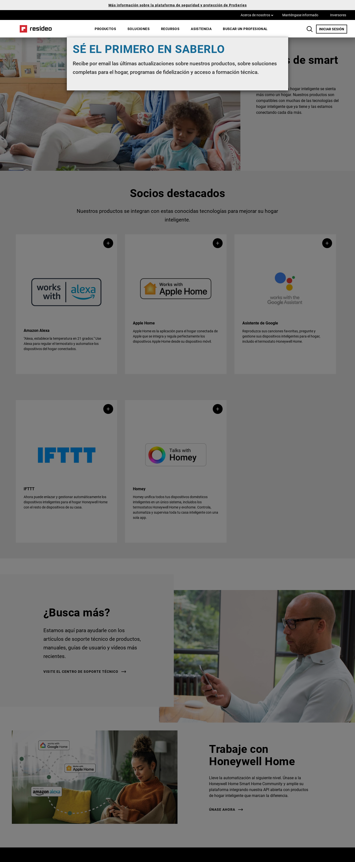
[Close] (282, 43)
